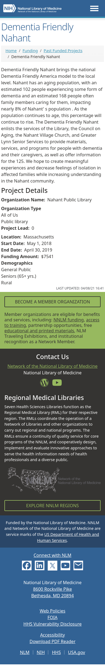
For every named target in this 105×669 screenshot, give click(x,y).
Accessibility (52, 635)
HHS (56, 652)
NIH (41, 652)
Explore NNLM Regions (52, 506)
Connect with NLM (53, 555)
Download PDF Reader (53, 641)
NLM (25, 652)
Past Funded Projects (63, 50)
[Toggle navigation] (94, 8)
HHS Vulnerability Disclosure (52, 624)
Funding (30, 50)
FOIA (52, 617)
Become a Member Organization (52, 302)
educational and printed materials (39, 331)
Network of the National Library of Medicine (52, 366)
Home (11, 50)
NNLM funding (68, 320)
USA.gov (76, 652)
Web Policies (53, 611)
